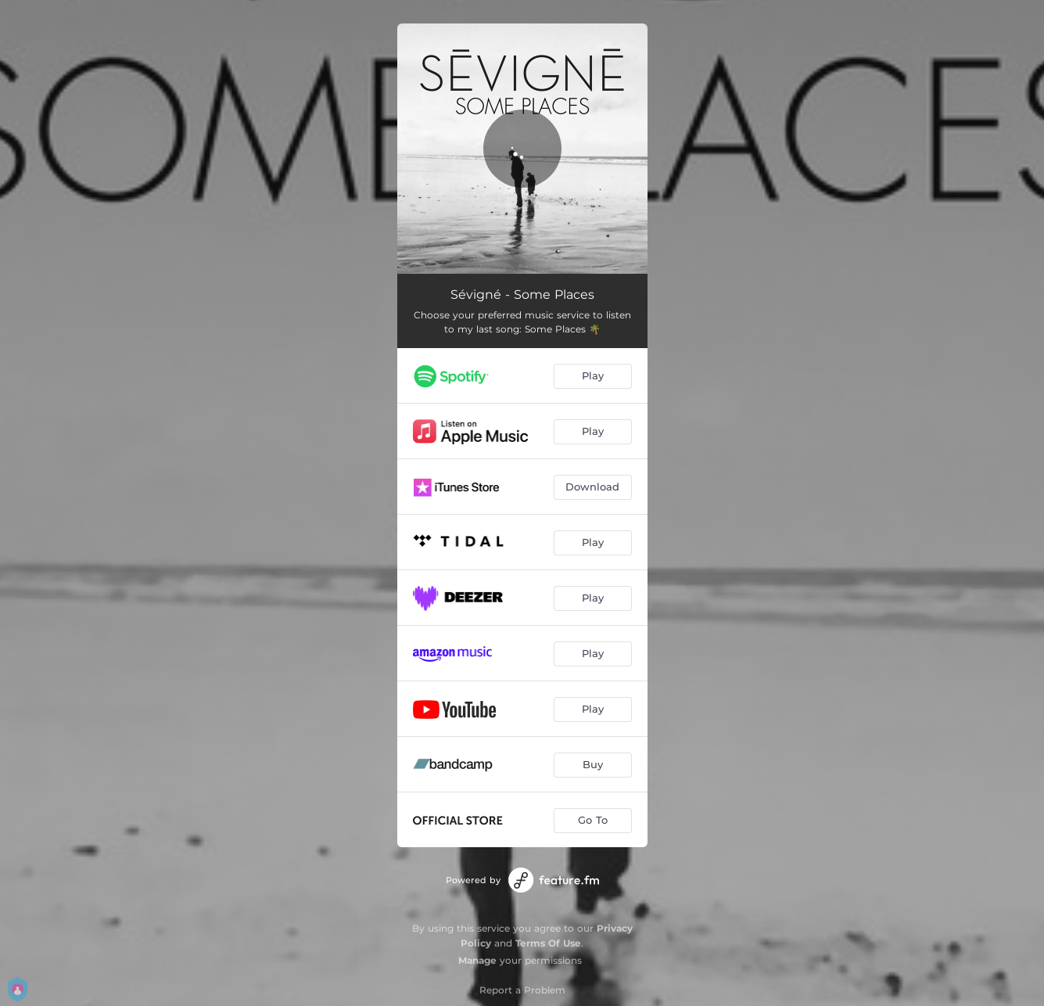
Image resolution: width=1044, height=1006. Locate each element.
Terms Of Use (548, 943)
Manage (477, 960)
